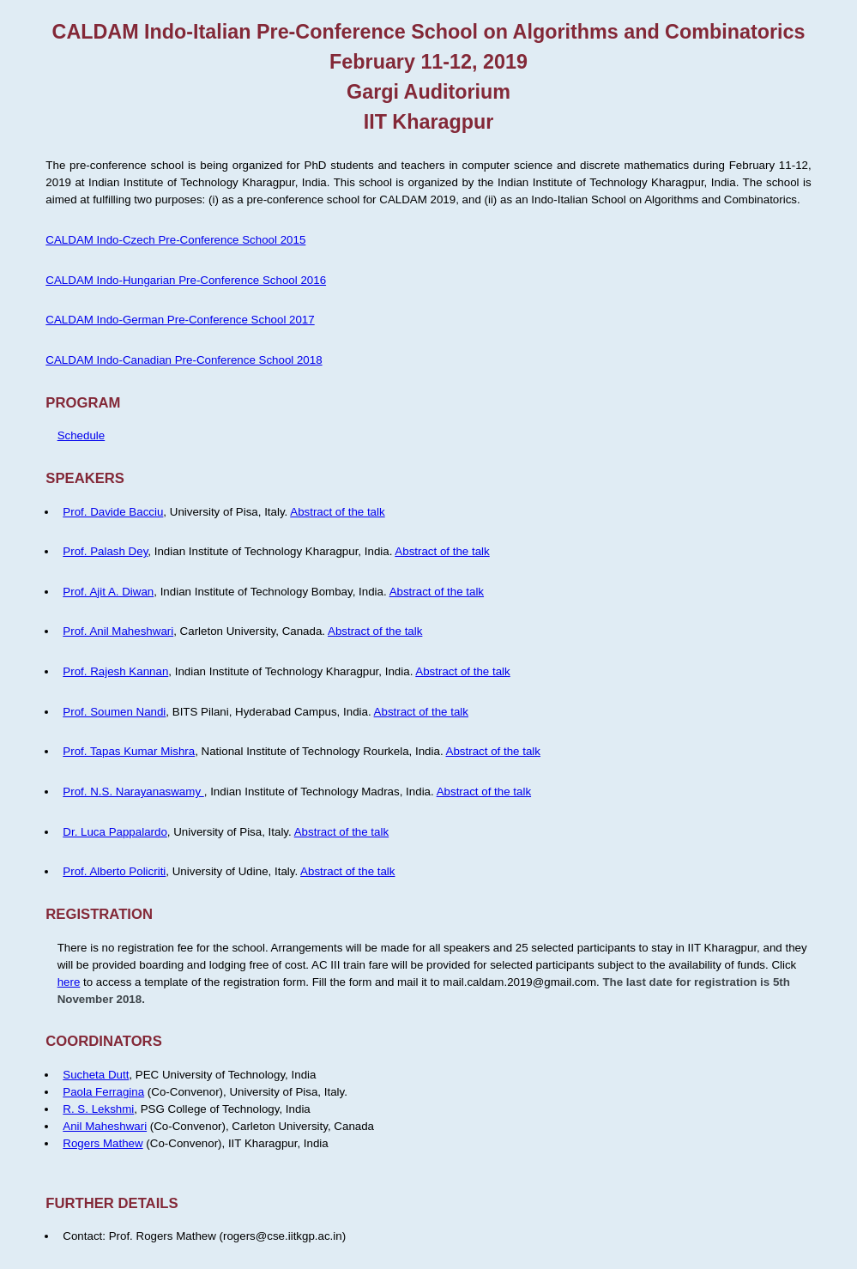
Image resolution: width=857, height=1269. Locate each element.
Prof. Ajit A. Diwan (108, 591)
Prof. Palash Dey (105, 551)
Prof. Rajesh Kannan (115, 671)
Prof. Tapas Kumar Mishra (129, 751)
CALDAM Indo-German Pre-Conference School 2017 (179, 319)
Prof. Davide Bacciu (113, 511)
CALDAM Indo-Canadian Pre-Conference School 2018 (183, 360)
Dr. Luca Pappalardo (115, 831)
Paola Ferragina (103, 1091)
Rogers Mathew (102, 1143)
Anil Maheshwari (105, 1126)
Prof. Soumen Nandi (114, 711)
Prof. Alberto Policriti (114, 871)
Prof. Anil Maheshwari (118, 631)
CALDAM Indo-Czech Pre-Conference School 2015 (175, 239)
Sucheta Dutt (96, 1074)
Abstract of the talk (337, 511)
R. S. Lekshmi (98, 1109)
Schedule (81, 435)
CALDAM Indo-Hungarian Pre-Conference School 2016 (185, 280)
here (69, 982)
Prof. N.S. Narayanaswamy (133, 791)
